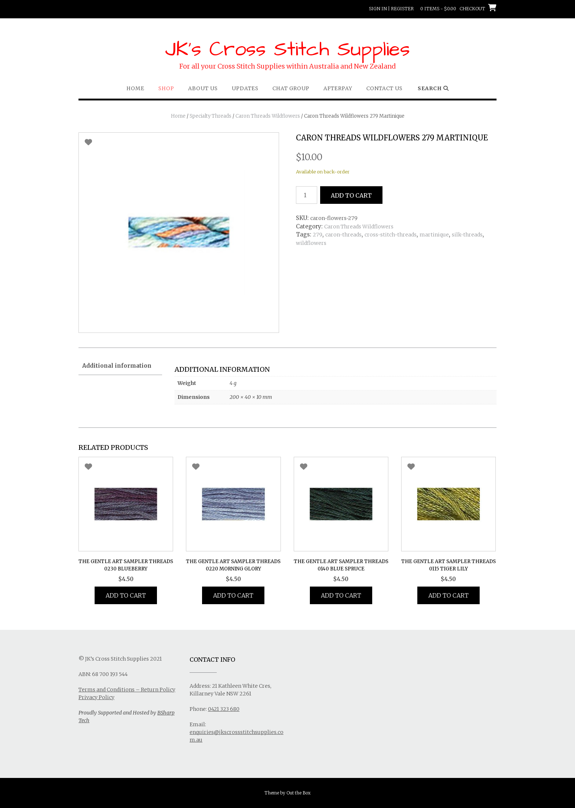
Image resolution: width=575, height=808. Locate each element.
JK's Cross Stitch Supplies (287, 49)
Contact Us (384, 88)
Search (433, 88)
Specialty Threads (210, 116)
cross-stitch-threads (391, 234)
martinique (434, 234)
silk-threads (467, 234)
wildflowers (311, 243)
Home (135, 88)
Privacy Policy (96, 697)
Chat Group (291, 88)
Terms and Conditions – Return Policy (126, 689)
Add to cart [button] (126, 595)
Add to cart (351, 195)
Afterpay (337, 88)
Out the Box (298, 793)
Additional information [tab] (116, 365)
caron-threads (343, 234)
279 (317, 234)
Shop (166, 88)
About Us (203, 88)
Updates (245, 88)
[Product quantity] (306, 195)
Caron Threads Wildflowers (267, 116)
